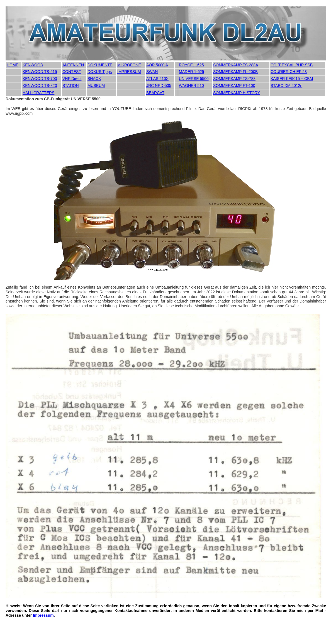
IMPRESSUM (129, 71)
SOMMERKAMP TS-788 (234, 78)
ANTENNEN (73, 65)
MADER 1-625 (191, 71)
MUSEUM (96, 85)
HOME (12, 65)
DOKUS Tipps (99, 71)
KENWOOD (33, 65)
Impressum (43, 615)
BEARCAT (155, 93)
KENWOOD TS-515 (40, 71)
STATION (70, 85)
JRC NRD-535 (158, 85)
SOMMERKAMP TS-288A (235, 65)
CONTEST (71, 71)
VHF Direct (71, 78)
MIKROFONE (129, 65)
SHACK (94, 78)
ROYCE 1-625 (191, 65)
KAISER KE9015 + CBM (292, 78)
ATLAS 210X (157, 78)
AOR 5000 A (157, 65)
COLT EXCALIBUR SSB (292, 65)
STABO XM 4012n (286, 85)
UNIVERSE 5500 (194, 78)
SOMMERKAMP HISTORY (236, 93)
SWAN (152, 71)
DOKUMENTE (99, 65)
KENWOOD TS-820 (40, 85)
